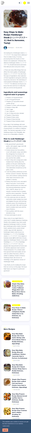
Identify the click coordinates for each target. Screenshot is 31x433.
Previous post (17, 281)
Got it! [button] (5, 430)
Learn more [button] (6, 426)
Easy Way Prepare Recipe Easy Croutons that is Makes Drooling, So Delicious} (19, 412)
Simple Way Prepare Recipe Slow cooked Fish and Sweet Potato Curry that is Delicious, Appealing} (19, 383)
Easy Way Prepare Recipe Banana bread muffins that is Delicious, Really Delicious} (19, 398)
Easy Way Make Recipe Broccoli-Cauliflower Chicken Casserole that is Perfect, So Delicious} (19, 354)
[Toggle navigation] (28, 3)
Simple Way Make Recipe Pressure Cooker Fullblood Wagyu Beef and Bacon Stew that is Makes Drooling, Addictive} (18, 289)
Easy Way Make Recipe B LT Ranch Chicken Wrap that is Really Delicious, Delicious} (19, 369)
